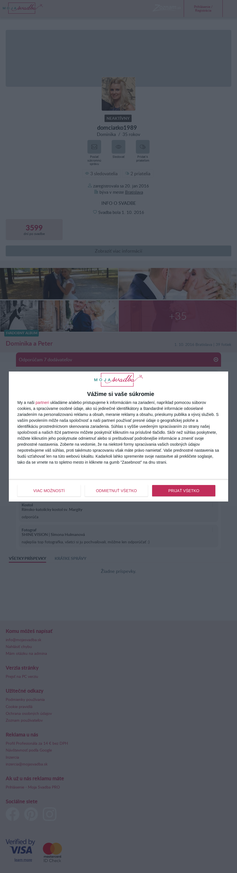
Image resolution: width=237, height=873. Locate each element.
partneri (42, 402)
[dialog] (118, 436)
